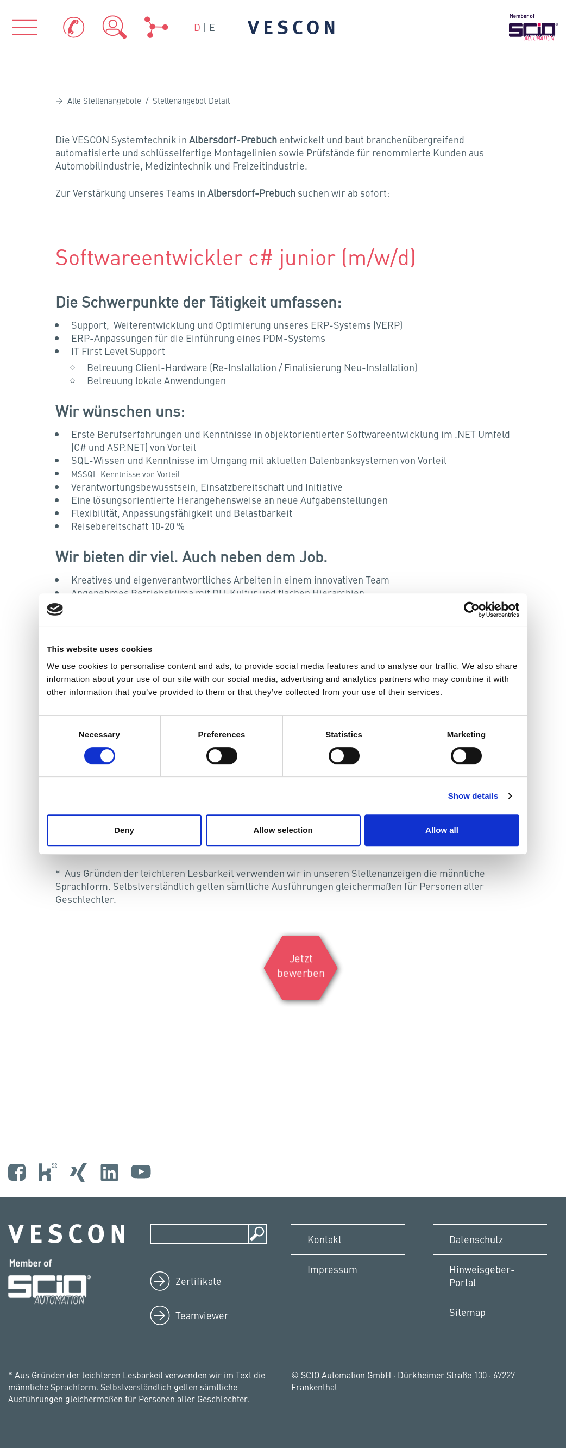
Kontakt (324, 1239)
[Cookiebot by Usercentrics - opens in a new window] (471, 609)
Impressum (332, 1269)
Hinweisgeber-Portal (482, 1275)
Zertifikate (198, 1281)
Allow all (441, 830)
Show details (473, 795)
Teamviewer (202, 1315)
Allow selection (282, 830)
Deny (124, 830)
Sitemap (467, 1312)
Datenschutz (476, 1239)
